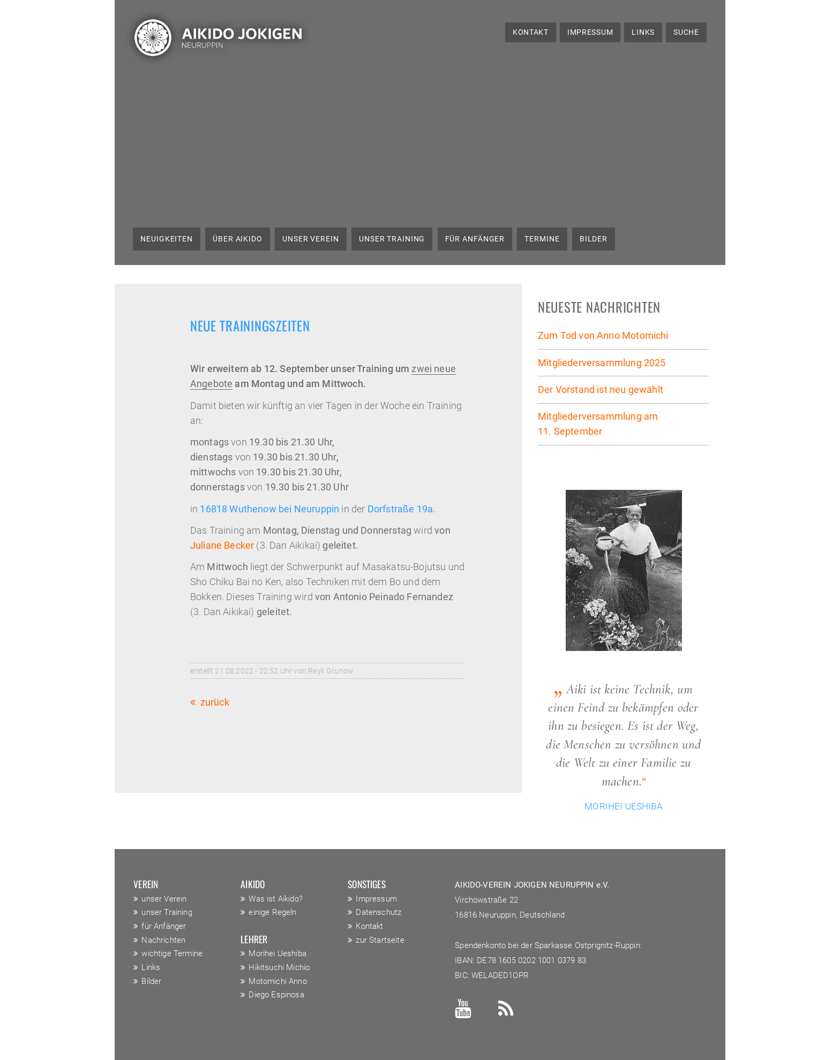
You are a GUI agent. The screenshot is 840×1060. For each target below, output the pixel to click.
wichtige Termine (171, 953)
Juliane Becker (222, 545)
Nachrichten (163, 940)
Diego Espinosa (276, 995)
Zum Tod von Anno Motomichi (603, 335)
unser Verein (310, 238)
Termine (541, 238)
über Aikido (237, 238)
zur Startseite (380, 940)
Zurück (214, 702)
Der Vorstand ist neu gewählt (600, 389)
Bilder (594, 238)
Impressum (590, 32)
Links (643, 32)
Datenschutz (378, 912)
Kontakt (531, 32)
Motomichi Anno (277, 981)
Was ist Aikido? (276, 899)
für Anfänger (475, 238)
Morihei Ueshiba (277, 953)
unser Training (392, 238)
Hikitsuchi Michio (279, 967)
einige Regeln (272, 912)
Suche (686, 32)
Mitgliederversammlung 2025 (602, 363)
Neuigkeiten (166, 238)
